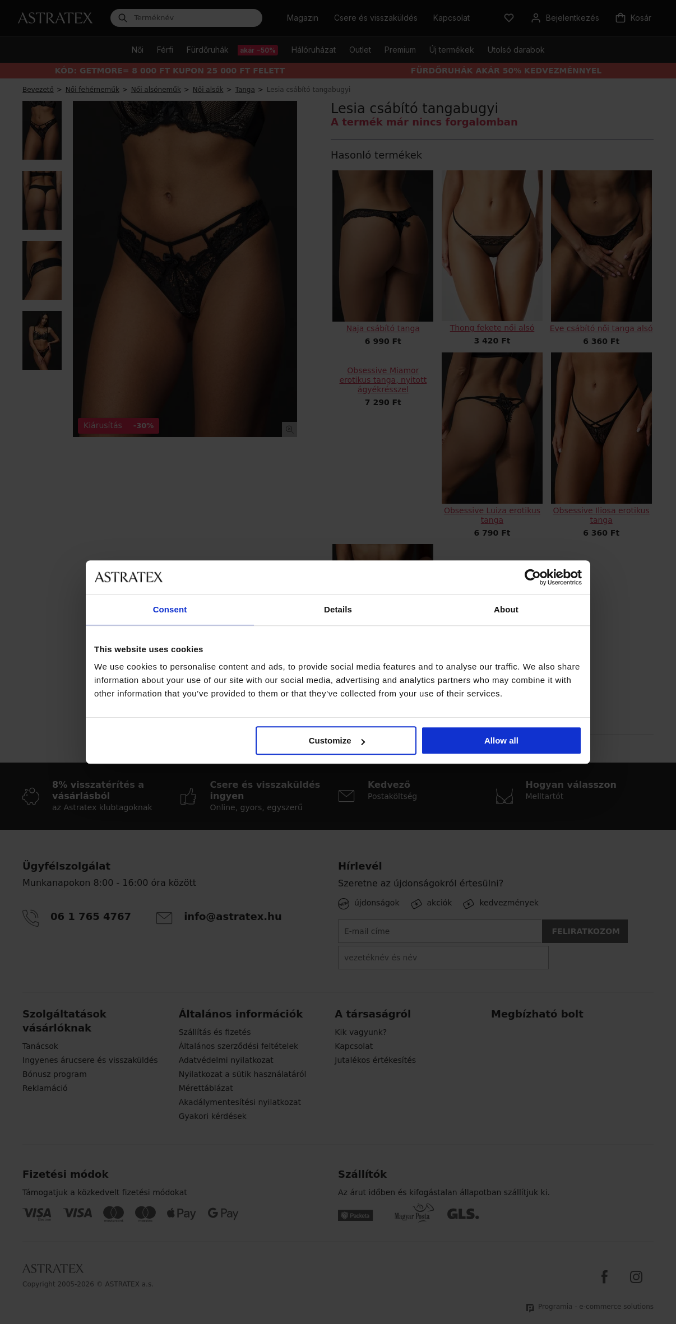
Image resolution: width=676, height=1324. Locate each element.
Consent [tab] (170, 609)
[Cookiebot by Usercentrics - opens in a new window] (533, 577)
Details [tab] (338, 609)
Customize (337, 740)
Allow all (501, 740)
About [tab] (506, 609)
